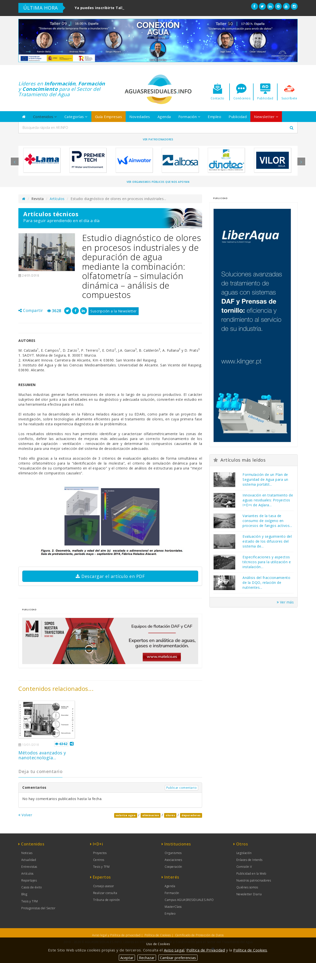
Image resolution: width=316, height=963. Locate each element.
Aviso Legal (174, 950)
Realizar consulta (105, 893)
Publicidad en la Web (251, 873)
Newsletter (266, 116)
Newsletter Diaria (249, 894)
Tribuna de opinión (106, 900)
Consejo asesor (103, 886)
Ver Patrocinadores (158, 139)
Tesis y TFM (29, 901)
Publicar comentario (181, 788)
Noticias (26, 853)
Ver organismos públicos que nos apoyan (158, 182)
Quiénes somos (247, 887)
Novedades (139, 116)
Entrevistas (29, 867)
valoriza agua (126, 815)
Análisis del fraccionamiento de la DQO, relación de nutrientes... (266, 582)
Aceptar (127, 957)
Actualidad (28, 860)
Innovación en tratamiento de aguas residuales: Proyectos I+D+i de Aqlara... (268, 500)
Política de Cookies (158, 935)
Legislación (244, 853)
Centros (98, 860)
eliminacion (150, 815)
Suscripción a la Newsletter (113, 311)
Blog (24, 894)
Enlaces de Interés (249, 860)
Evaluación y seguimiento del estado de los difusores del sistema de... (267, 541)
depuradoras (191, 815)
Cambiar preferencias (178, 957)
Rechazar (147, 957)
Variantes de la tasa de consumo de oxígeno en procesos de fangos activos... (267, 520)
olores (170, 815)
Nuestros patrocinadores (253, 880)
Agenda (164, 116)
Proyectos (100, 853)
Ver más (285, 602)
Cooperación (173, 867)
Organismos (173, 853)
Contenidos (45, 116)
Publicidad (238, 116)
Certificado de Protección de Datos (199, 935)
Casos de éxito (31, 887)
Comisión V (244, 867)
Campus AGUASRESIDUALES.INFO (189, 900)
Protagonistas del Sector (38, 908)
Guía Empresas (108, 116)
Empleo (214, 116)
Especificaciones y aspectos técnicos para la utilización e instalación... (267, 562)
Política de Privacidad (205, 950)
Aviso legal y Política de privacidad (116, 935)
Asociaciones (173, 860)
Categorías (76, 116)
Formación (189, 116)
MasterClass (173, 907)
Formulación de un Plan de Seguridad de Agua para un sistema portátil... (265, 479)
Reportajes (29, 880)
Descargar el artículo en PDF (110, 576)
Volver (25, 815)
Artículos (57, 198)
